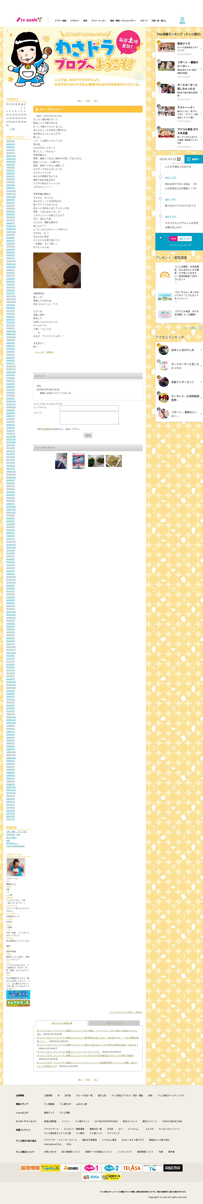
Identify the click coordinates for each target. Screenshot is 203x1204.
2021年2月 (10, 325)
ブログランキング (114, 1023)
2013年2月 (10, 606)
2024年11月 (11, 194)
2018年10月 (11, 407)
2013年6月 (10, 594)
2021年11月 (11, 299)
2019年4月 (10, 390)
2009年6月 (10, 734)
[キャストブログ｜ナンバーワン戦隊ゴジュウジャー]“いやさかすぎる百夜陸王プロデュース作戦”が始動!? (85, 1055)
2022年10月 (11, 267)
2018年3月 (10, 427)
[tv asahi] (29, 20)
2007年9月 (10, 796)
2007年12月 (11, 787)
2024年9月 (10, 200)
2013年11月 (11, 580)
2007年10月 (11, 793)
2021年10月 (11, 302)
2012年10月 (11, 618)
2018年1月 (10, 433)
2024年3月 (10, 217)
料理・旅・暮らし (159, 20)
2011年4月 (10, 670)
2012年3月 (10, 638)
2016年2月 (10, 501)
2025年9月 (10, 165)
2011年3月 (10, 673)
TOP (88, 101)
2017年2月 (10, 466)
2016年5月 (10, 492)
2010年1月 (10, 714)
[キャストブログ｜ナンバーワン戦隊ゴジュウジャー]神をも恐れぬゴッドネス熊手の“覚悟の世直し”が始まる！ (87, 1045)
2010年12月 (11, 682)
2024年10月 (11, 197)
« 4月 (12, 129)
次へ (96, 101)
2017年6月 (10, 454)
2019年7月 (10, 381)
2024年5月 (10, 211)
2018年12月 (11, 401)
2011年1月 (10, 679)
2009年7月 (10, 732)
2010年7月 (10, 696)
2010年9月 (10, 691)
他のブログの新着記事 (62, 1023)
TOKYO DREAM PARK (15, 846)
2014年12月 (11, 541)
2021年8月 (10, 308)
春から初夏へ (11, 837)
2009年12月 (11, 717)
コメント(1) (39, 352)
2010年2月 (10, 711)
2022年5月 (10, 281)
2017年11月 (11, 439)
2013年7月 (10, 591)
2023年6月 (10, 243)
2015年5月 (10, 527)
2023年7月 (10, 240)
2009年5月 (10, 737)
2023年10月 (11, 232)
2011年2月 (10, 676)
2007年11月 (11, 790)
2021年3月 (10, 322)
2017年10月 (11, 442)
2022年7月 (10, 275)
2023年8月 (10, 238)
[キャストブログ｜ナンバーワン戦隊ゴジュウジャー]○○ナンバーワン (68, 1052)
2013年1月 (10, 609)
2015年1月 (10, 539)
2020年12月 (11, 331)
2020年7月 (10, 346)
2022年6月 (10, 278)
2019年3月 (10, 392)
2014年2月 (10, 571)
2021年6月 (10, 314)
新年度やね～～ (12, 843)
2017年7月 (10, 451)
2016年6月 (10, 489)
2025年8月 (10, 167)
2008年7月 (10, 767)
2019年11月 (11, 369)
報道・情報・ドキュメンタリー (123, 20)
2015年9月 (10, 515)
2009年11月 (11, 720)
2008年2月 (10, 781)
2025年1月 (10, 188)
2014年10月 (11, 547)
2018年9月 (10, 410)
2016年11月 (11, 474)
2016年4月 (10, 495)
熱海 (8, 840)
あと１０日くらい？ (51, 109)
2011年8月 (10, 658)
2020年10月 (11, 337)
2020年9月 (10, 340)
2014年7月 (10, 556)
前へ (80, 101)
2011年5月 (10, 667)
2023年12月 (11, 226)
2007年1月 (10, 819)
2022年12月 (11, 261)
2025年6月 (10, 173)
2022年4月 (10, 284)
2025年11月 (11, 159)
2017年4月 (10, 460)
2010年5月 (10, 702)
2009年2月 (10, 746)
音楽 (85, 20)
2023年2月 (10, 255)
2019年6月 (10, 384)
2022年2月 (10, 290)
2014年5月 (10, 562)
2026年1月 (10, 153)
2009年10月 (11, 723)
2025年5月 (10, 176)
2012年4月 (10, 635)
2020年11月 (11, 334)
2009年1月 (10, 749)
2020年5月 (10, 352)
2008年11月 (11, 755)
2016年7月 (10, 486)
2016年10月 (11, 477)
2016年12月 (11, 471)
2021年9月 (10, 305)
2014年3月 (10, 568)
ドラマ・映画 (60, 20)
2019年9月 (10, 375)
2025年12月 (11, 156)
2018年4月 (10, 425)
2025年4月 (10, 179)
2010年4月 (10, 705)
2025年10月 (11, 161)
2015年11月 (11, 509)
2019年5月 (10, 387)
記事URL (49, 352)
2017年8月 (10, 448)
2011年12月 (11, 647)
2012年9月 (10, 620)
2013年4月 (10, 600)
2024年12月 (11, 191)
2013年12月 (11, 577)
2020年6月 (10, 349)
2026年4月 (10, 144)
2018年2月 (10, 431)
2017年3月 (10, 463)
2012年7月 (10, 626)
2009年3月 (10, 743)
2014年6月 (10, 559)
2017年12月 (11, 436)
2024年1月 (10, 223)
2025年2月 (10, 185)
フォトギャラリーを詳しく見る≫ (126, 1012)
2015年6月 (10, 524)
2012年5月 (10, 632)
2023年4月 (10, 249)
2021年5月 (10, 317)
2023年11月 (11, 229)
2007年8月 (10, 799)
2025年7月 (10, 170)
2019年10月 (11, 372)
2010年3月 (10, 708)
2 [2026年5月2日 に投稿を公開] (24, 107)
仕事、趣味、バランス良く (16, 832)
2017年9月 (10, 445)
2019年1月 (10, 398)
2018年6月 (10, 419)
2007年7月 (10, 802)
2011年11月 (11, 650)
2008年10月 (11, 758)
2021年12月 (11, 296)
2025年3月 (10, 182)
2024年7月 (10, 205)
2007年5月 (10, 807)
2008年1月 (10, 784)
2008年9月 (10, 761)
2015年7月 (10, 521)
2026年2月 (10, 150)
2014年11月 (11, 544)
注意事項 (47, 431)
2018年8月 (10, 413)
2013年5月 (10, 597)
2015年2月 (10, 536)
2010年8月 (10, 693)
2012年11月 (11, 615)
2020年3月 (10, 357)
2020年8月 (10, 343)
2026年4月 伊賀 (13, 834)
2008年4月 (10, 775)
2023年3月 (10, 252)
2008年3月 (10, 778)
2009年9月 (10, 726)
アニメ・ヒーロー (98, 20)
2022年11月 (11, 264)
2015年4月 (10, 530)
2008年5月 (10, 772)
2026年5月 (10, 141)
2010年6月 (10, 699)
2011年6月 (10, 664)
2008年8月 (10, 764)
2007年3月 (10, 813)
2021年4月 (10, 319)
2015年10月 (11, 512)
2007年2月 (10, 816)
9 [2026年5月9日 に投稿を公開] (24, 111)
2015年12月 (11, 506)
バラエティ (74, 20)
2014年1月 (10, 574)
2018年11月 (11, 404)
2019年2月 (10, 395)
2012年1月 (10, 644)
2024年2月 (10, 220)
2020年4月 (10, 354)
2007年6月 (10, 805)
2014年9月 (10, 550)
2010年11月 (11, 685)
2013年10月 (11, 582)
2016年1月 (10, 504)
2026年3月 (10, 147)
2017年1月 (10, 468)
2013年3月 (10, 603)
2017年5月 (10, 457)
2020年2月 (10, 360)
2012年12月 (11, 612)
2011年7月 (10, 661)
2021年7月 (10, 311)
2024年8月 (10, 203)
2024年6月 (10, 208)
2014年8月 (10, 553)
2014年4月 (10, 565)
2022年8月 (10, 273)
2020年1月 (10, 363)
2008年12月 (11, 752)
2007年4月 (10, 810)
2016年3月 (10, 498)
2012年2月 (10, 641)
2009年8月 (10, 729)
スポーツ (144, 20)
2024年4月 (10, 214)
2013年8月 (10, 588)
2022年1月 (10, 293)
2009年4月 (10, 740)
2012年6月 (10, 629)
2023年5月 (10, 246)
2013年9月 (10, 585)
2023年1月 (10, 258)
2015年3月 (10, 533)
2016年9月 (10, 480)
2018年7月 (10, 416)
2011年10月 (11, 653)
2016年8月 (10, 483)
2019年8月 (10, 378)
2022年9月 (10, 270)
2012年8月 (10, 623)
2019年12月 (11, 366)
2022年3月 (10, 287)
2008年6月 (10, 769)
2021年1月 (10, 328)
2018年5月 (10, 422)
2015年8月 (10, 518)
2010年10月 (11, 688)
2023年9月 (10, 235)
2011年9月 (10, 655)
